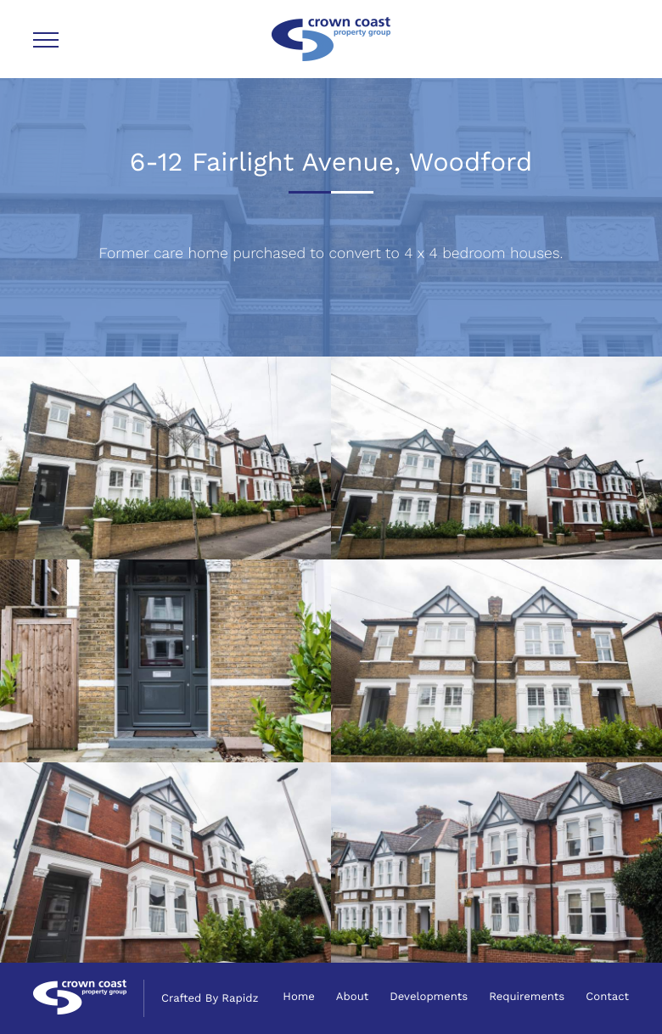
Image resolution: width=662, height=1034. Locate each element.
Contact (607, 997)
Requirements (526, 997)
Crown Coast (331, 39)
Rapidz (240, 998)
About (352, 997)
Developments (429, 997)
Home (299, 997)
